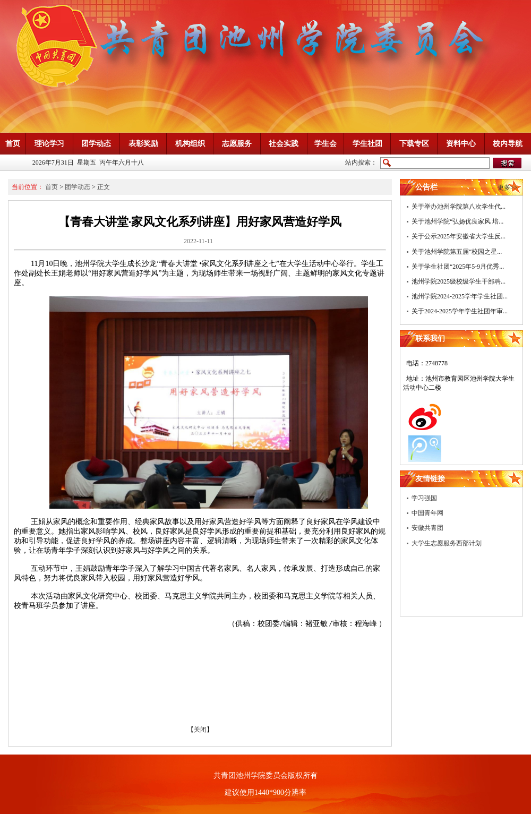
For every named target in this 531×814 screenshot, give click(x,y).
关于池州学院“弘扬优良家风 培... (457, 221)
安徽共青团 (427, 528)
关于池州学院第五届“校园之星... (457, 251)
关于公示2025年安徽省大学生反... (459, 236)
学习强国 (424, 498)
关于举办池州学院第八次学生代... (459, 206)
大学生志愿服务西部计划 (447, 543)
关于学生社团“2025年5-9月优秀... (458, 266)
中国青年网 (427, 513)
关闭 (200, 729)
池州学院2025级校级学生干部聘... (459, 281)
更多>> (508, 187)
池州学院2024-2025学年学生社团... (460, 296)
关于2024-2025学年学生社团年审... (460, 311)
